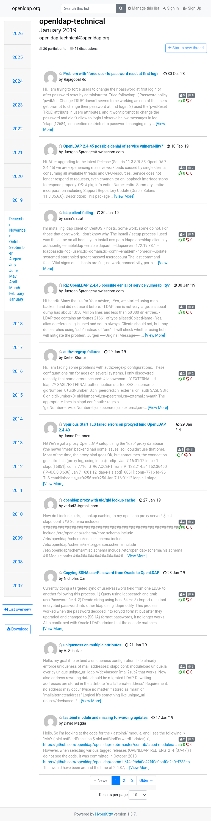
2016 (17, 371)
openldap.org (26, 8)
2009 (17, 538)
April (13, 282)
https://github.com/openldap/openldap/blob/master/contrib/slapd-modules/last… (113, 744)
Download (18, 629)
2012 (17, 466)
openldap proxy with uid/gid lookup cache (97, 500)
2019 (17, 200)
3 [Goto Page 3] (132, 780)
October (16, 242)
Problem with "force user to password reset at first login (109, 73)
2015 (17, 395)
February (16, 293)
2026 (17, 33)
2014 (17, 419)
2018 (17, 323)
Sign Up (192, 8)
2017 (17, 347)
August (15, 259)
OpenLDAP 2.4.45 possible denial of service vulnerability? (111, 146)
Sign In (171, 8)
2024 (17, 81)
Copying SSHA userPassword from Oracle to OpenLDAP (109, 573)
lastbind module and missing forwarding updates (103, 717)
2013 (17, 442)
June (13, 270)
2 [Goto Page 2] (124, 780)
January (16, 299)
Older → (146, 780)
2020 (17, 176)
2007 (17, 585)
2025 (17, 57)
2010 (17, 514)
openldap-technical (72, 21)
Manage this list (143, 8)
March (14, 288)
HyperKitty (104, 814)
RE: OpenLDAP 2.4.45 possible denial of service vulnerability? (114, 285)
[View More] (124, 196)
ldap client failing (76, 213)
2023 (17, 105)
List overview (17, 609)
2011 (17, 490)
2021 (17, 152)
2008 (17, 561)
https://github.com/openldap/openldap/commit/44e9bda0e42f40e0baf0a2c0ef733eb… (117, 762)
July (12, 265)
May (12, 276)
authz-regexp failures (79, 352)
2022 (17, 128)
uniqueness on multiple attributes (90, 645)
